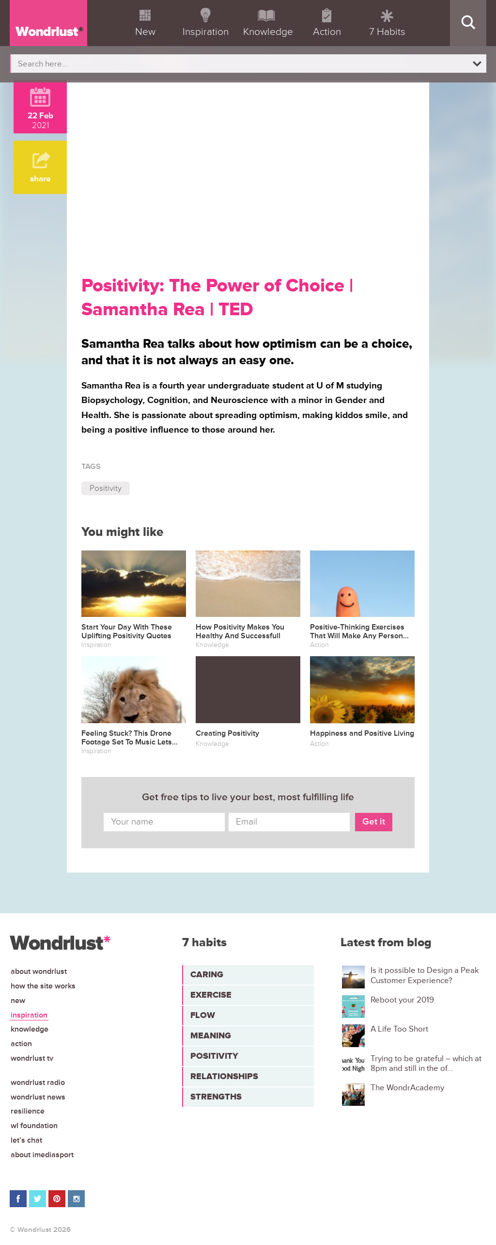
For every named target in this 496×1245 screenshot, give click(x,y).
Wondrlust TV (32, 1058)
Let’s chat (26, 1140)
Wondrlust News (38, 1097)
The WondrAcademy (407, 1088)
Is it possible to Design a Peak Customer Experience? (425, 975)
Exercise (211, 994)
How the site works (43, 986)
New (18, 1000)
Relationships (224, 1076)
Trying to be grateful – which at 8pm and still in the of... (426, 1063)
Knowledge (29, 1029)
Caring (206, 974)
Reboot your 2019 (402, 1000)
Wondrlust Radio (38, 1082)
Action (21, 1044)
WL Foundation (34, 1126)
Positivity (106, 488)
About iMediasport (42, 1155)
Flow (202, 1015)
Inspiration (29, 1015)
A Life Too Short (399, 1029)
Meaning (210, 1035)
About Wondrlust (39, 971)
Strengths (216, 1096)
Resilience (28, 1111)
